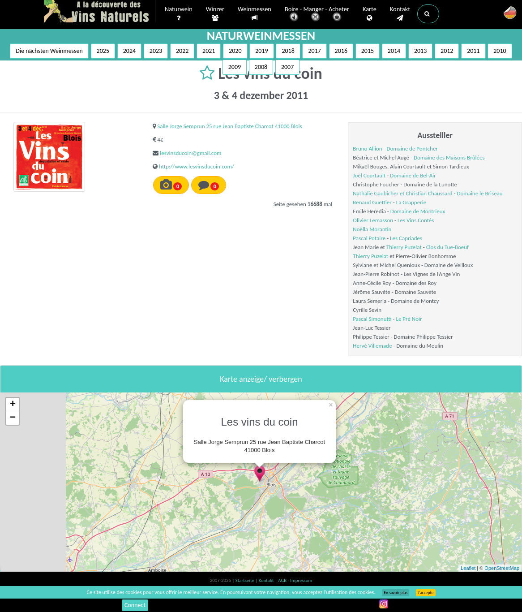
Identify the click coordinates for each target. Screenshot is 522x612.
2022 (182, 51)
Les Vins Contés (416, 220)
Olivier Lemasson (373, 220)
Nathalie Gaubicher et (379, 193)
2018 (288, 51)
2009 (234, 67)
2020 (235, 51)
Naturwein (179, 14)
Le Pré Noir (409, 318)
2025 (103, 51)
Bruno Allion (367, 148)
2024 (129, 51)
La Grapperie (411, 202)
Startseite (245, 580)
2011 (473, 51)
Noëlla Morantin (372, 229)
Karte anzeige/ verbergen (261, 379)
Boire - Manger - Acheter (317, 14)
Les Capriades (406, 238)
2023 (156, 51)
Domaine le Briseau (479, 193)
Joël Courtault (369, 175)
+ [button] (13, 404)
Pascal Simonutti (372, 318)
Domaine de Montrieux (417, 211)
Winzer (215, 14)
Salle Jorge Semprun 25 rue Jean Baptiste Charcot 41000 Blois (229, 126)
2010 (499, 51)
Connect (134, 605)
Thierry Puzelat (404, 247)
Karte (370, 14)
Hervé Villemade (372, 345)
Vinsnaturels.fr (100, 12)
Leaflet (468, 568)
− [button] (13, 418)
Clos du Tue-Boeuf (447, 247)
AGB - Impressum (295, 580)
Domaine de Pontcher (411, 148)
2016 (341, 51)
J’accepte (425, 592)
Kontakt (400, 14)
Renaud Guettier (372, 202)
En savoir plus (395, 592)
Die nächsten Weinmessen (49, 51)
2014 (394, 51)
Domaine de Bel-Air (413, 175)
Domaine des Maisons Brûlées (449, 157)
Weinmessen (254, 14)
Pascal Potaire (369, 238)
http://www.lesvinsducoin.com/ (196, 166)
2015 (367, 51)
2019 (261, 51)
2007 (287, 67)
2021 (208, 51)
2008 (261, 67)
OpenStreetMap (501, 568)
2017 (314, 51)
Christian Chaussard (429, 193)
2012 (447, 51)
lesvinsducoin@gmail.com (190, 153)
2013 (420, 51)
